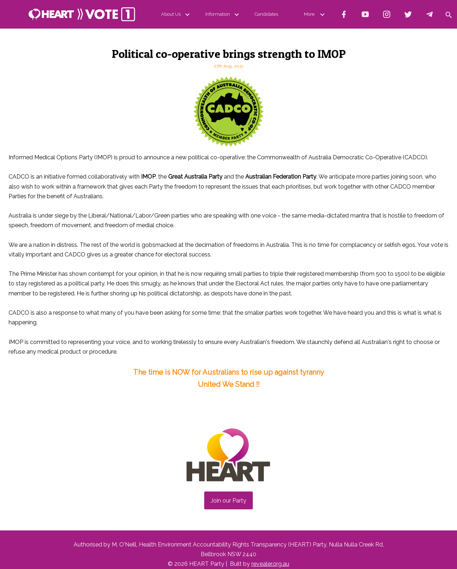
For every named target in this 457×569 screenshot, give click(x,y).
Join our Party (228, 500)
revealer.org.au (270, 563)
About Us (176, 14)
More (315, 14)
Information (223, 14)
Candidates (266, 14)
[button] (448, 14)
